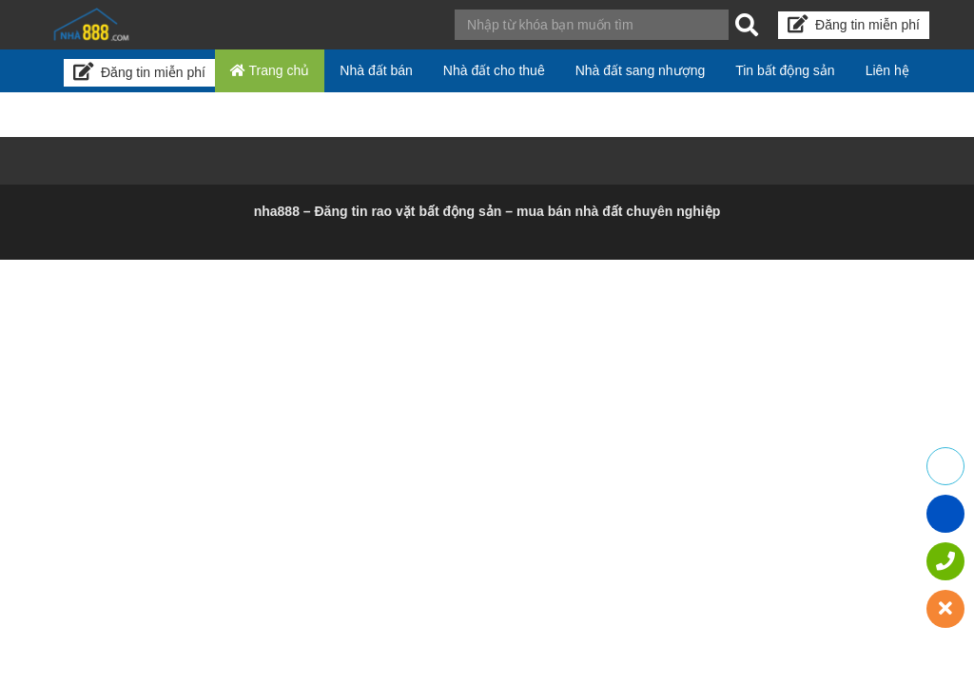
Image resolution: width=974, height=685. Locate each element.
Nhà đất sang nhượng (640, 70)
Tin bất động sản (784, 70)
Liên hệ (887, 70)
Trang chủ (269, 70)
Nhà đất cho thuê (494, 70)
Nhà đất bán (376, 70)
